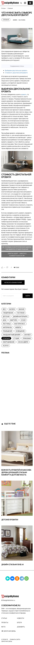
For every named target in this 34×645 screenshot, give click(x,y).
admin (15, 20)
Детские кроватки (9, 519)
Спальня (6, 20)
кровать (24, 94)
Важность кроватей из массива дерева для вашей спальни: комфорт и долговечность (16, 472)
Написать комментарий (13, 282)
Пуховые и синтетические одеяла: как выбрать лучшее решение (17, 248)
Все (4, 309)
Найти (27, 296)
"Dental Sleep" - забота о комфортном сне (17, 254)
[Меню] (30, 3)
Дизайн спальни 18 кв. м (12, 564)
